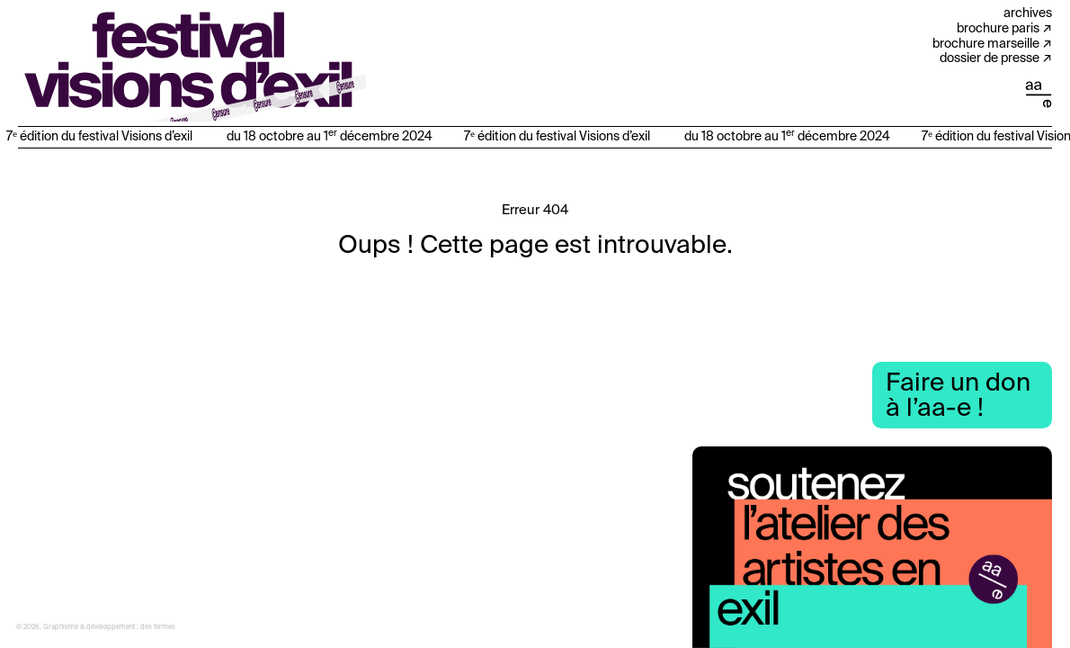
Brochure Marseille (985, 44)
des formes (157, 627)
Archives (1027, 13)
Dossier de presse (989, 58)
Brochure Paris (998, 28)
